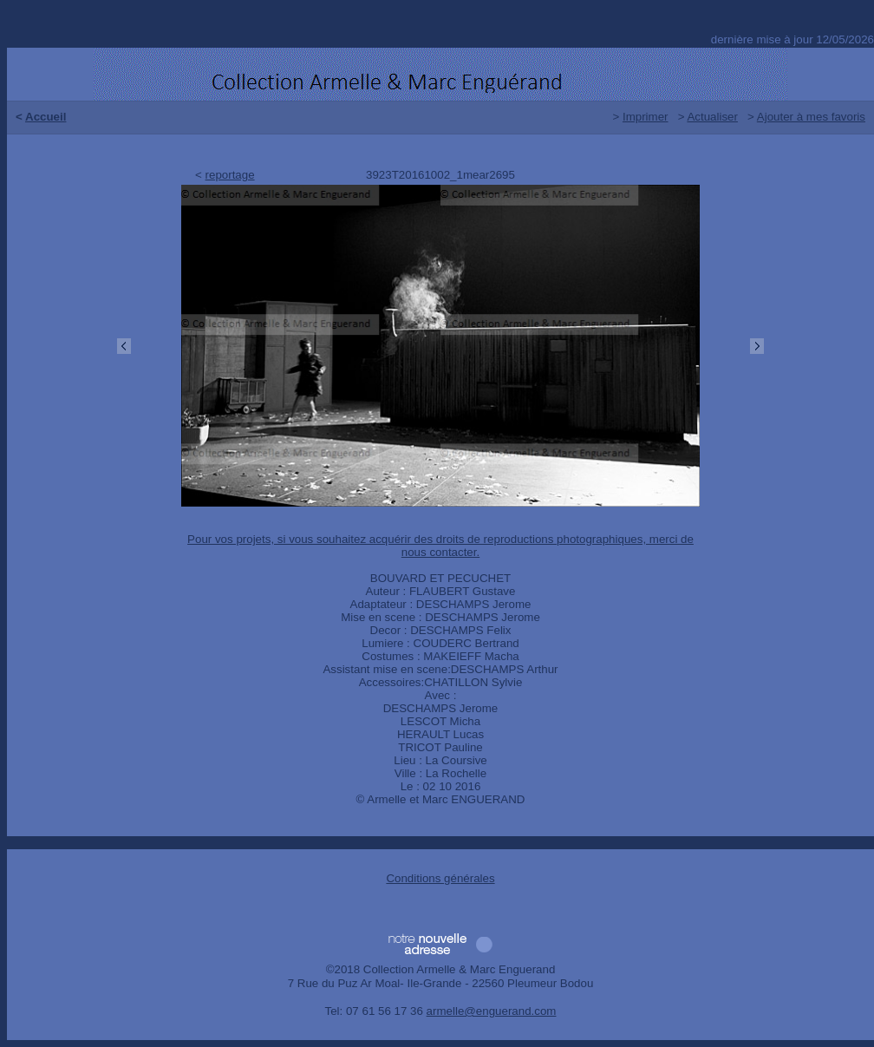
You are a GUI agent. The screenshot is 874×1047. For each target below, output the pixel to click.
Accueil (45, 116)
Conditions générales (440, 878)
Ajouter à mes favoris (811, 116)
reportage (230, 174)
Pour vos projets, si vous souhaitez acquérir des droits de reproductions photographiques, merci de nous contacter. (440, 546)
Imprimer (646, 116)
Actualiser (712, 116)
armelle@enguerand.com (492, 1011)
